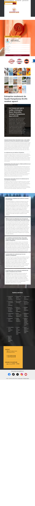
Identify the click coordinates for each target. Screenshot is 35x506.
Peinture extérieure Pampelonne (18, 320)
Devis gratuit (20, 378)
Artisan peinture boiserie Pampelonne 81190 (11, 329)
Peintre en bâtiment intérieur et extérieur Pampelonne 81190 (26, 322)
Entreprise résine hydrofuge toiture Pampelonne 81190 (18, 330)
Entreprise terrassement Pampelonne (26, 302)
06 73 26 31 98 (25, 0)
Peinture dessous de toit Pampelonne (18, 315)
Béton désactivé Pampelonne (18, 302)
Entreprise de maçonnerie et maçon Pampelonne (10, 303)
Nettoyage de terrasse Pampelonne (26, 315)
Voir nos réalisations (8, 36)
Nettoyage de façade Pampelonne (10, 320)
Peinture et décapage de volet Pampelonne (18, 309)
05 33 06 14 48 (18, 0)
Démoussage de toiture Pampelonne (26, 298)
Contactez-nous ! (17, 36)
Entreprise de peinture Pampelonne (18, 298)
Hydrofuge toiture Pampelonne (26, 309)
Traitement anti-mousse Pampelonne (11, 315)
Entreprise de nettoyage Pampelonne (10, 298)
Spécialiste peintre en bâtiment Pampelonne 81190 (10, 339)
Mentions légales (26, 378)
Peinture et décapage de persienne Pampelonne (10, 309)
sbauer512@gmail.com (9, 0)
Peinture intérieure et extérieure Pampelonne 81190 (26, 330)
